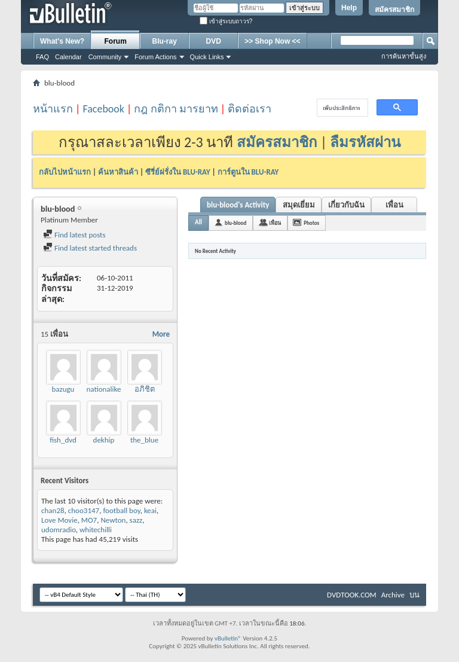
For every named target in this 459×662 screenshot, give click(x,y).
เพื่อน (394, 204)
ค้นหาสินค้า (118, 171)
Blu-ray (164, 41)
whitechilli (95, 529)
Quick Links (207, 56)
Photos (311, 222)
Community (105, 56)
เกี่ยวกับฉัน (346, 204)
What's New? (62, 41)
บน (414, 594)
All (198, 222)
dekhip (104, 439)
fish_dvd (63, 439)
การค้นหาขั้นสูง (403, 56)
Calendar (68, 56)
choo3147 (83, 510)
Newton (113, 519)
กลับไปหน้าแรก (65, 171)
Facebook (103, 108)
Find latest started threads (90, 247)
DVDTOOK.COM (352, 594)
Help (349, 8)
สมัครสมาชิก (394, 9)
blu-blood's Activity (238, 204)
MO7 (89, 519)
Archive (393, 594)
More (161, 334)
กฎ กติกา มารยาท (176, 108)
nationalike (103, 389)
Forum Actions (155, 56)
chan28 (53, 510)
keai (150, 510)
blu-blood (235, 222)
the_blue (144, 439)
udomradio (58, 529)
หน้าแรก (53, 108)
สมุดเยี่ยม (299, 204)
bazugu (63, 389)
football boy (121, 510)
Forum (116, 41)
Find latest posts (74, 234)
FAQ (42, 56)
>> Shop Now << (272, 41)
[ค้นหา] (341, 108)
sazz (136, 519)
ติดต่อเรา (249, 108)
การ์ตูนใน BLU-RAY (248, 171)
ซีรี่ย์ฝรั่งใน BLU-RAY (177, 171)
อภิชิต (144, 389)
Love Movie (59, 519)
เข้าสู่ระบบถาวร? (226, 21)
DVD (213, 41)
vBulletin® (228, 638)
